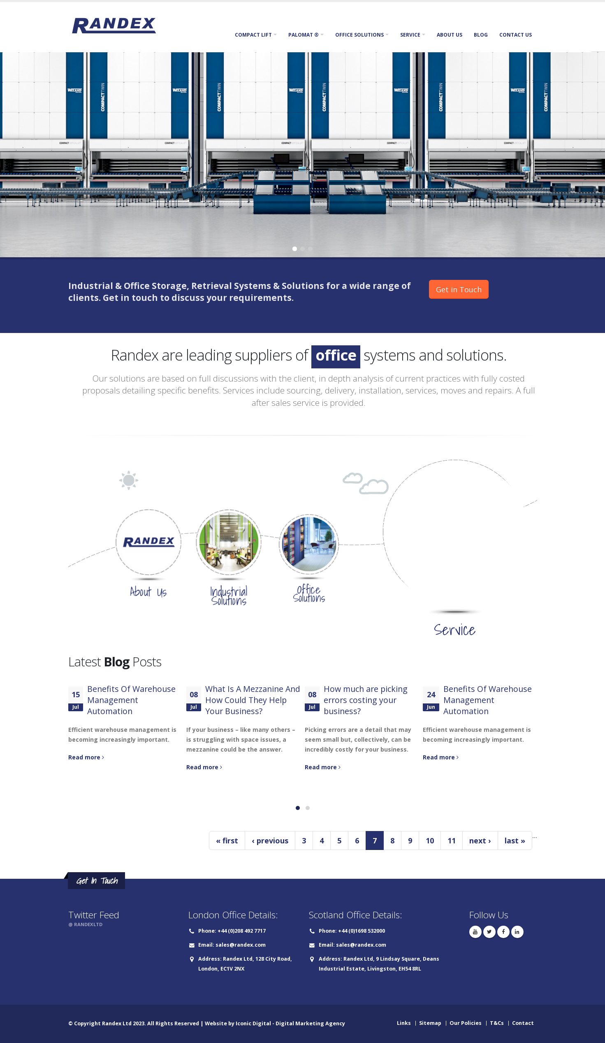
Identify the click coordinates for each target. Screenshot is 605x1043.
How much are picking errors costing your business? (366, 700)
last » (515, 840)
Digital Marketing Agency (310, 1023)
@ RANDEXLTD (85, 924)
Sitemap (430, 1023)
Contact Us (515, 34)
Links (404, 1023)
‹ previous (270, 840)
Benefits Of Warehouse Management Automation (131, 700)
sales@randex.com (241, 944)
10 (430, 840)
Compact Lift (253, 34)
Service (410, 34)
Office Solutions (359, 34)
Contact (523, 1023)
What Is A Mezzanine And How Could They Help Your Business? (252, 700)
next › (480, 840)
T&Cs (497, 1023)
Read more (86, 757)
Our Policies (466, 1023)
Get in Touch (459, 289)
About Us (449, 34)
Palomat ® (303, 34)
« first (227, 840)
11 (451, 840)
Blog (481, 34)
